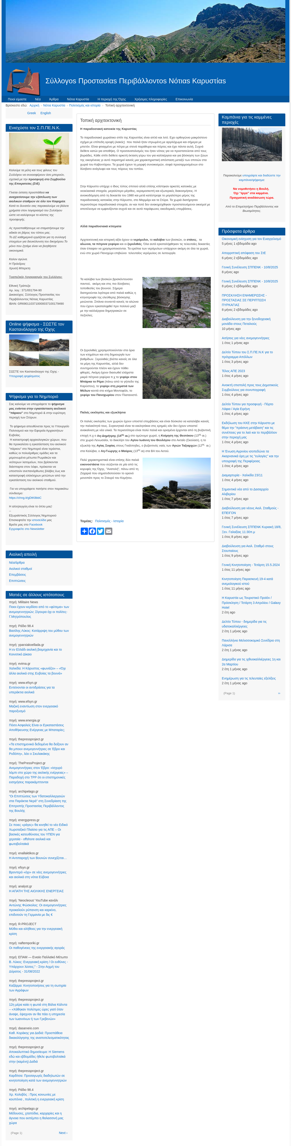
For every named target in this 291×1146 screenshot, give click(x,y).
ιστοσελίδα (39, 520)
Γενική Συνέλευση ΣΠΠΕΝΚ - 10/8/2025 (250, 267)
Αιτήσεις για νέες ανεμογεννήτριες (245, 338)
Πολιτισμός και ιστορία (84, 105)
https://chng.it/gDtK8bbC (25, 497)
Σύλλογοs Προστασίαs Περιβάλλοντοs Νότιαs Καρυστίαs (135, 81)
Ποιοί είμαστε (17, 99)
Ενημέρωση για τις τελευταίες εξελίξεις (249, 678)
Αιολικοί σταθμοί (20, 569)
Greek (31, 113)
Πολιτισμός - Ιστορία (109, 521)
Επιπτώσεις (17, 581)
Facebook (36, 524)
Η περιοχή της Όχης (112, 99)
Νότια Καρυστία (78, 99)
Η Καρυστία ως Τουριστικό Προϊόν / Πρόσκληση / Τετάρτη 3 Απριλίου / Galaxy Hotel (251, 602)
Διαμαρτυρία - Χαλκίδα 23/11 (242, 475)
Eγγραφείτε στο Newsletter (27, 529)
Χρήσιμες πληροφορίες (150, 99)
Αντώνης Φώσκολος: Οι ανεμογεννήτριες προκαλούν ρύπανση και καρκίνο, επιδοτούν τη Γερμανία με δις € (38, 909)
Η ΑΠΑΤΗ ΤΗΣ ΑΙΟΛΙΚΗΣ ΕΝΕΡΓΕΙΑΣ (36, 891)
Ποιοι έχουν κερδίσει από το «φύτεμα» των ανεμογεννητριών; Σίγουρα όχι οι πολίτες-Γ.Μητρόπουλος (39, 611)
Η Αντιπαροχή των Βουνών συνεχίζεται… (38, 858)
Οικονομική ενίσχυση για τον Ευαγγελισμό (251, 239)
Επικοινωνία (184, 99)
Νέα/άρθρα (17, 562)
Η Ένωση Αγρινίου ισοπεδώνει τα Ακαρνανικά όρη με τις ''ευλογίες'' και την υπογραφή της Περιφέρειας (250, 456)
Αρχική (34, 105)
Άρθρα (53, 99)
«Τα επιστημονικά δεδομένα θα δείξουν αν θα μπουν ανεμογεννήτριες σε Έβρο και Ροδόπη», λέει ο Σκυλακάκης (38, 749)
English (45, 113)
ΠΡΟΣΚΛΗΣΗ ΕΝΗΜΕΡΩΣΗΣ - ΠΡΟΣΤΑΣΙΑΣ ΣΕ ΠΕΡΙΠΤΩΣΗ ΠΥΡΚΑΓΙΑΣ (244, 300)
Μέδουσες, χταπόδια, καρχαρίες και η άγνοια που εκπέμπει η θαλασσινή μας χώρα (36, 1118)
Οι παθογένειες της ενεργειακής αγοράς (37, 948)
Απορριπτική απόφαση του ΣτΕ (244, 253)
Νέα (38, 99)
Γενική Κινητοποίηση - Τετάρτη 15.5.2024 (251, 565)
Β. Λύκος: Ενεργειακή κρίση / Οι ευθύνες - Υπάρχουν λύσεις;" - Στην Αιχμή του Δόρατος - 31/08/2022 (38, 966)
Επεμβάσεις (17, 574)
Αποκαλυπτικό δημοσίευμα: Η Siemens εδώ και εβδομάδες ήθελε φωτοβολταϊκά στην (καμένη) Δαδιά (37, 1056)
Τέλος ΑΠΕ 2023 (233, 371)
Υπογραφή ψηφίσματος (24, 376)
